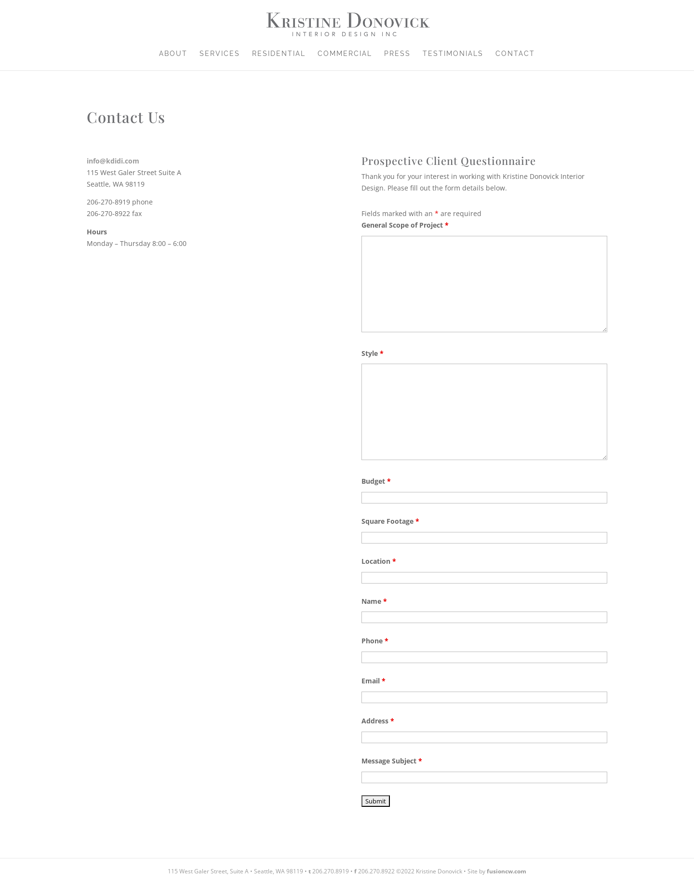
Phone (374, 640)
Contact (515, 53)
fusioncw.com (506, 871)
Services (220, 53)
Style (372, 353)
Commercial (345, 53)
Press (397, 53)
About (173, 53)
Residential (279, 53)
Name (374, 601)
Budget (376, 481)
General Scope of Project (405, 225)
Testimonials (453, 53)
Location (378, 561)
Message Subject (391, 760)
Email (373, 680)
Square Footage (390, 521)
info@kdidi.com (113, 160)
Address (377, 720)
